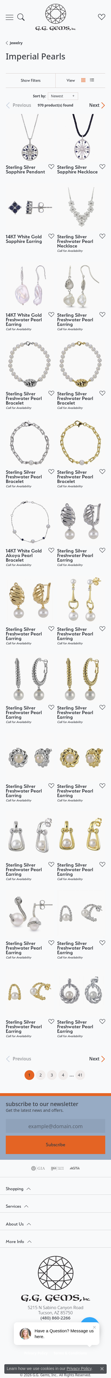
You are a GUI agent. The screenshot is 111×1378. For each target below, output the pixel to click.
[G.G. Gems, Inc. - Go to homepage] (55, 1279)
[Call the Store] (56, 1318)
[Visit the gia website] (38, 1168)
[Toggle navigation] (9, 17)
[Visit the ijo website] (57, 1168)
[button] (21, 17)
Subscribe (55, 1144)
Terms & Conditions (70, 1353)
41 (80, 1075)
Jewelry (16, 42)
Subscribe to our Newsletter (42, 1104)
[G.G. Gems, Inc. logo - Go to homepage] (55, 17)
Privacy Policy (36, 1353)
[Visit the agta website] (74, 1168)
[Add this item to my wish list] (49, 166)
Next (94, 105)
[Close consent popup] (102, 1369)
